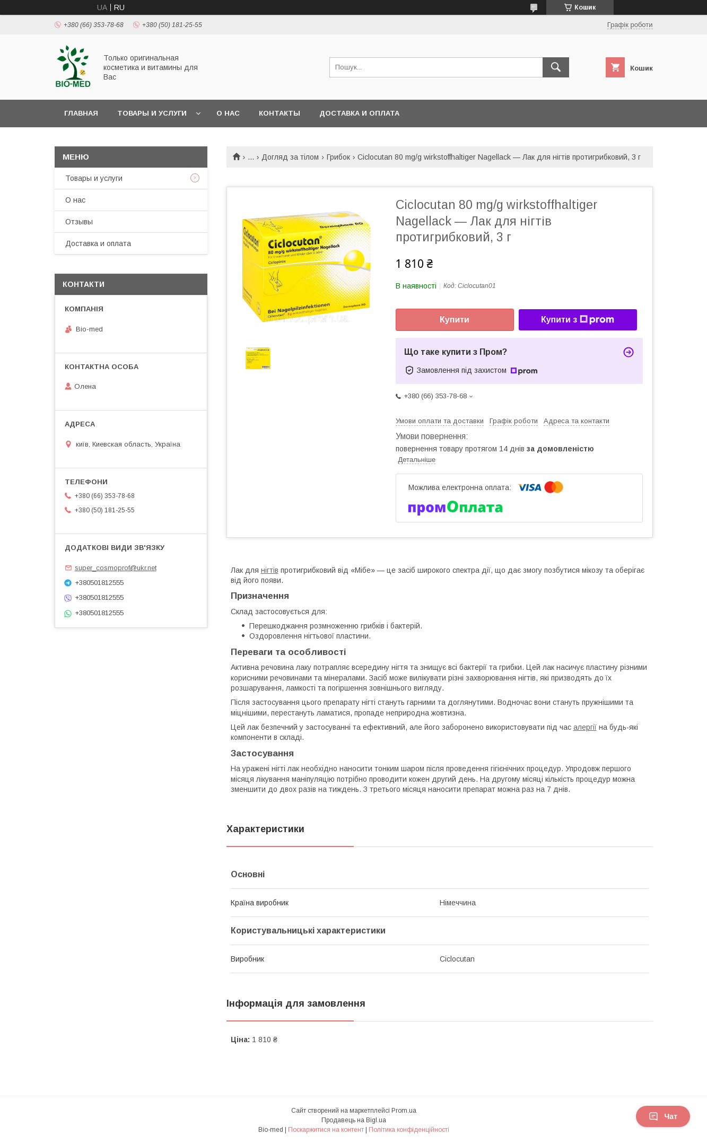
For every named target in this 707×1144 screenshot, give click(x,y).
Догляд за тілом (290, 157)
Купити (454, 319)
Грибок (338, 157)
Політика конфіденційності (409, 1129)
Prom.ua (403, 1110)
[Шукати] (556, 67)
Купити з (577, 320)
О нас (228, 113)
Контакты (279, 113)
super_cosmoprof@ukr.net (115, 568)
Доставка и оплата (359, 113)
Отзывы (79, 221)
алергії (585, 727)
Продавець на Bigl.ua (353, 1120)
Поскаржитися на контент (326, 1129)
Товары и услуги (152, 113)
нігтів (269, 570)
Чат (663, 1116)
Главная (81, 113)
